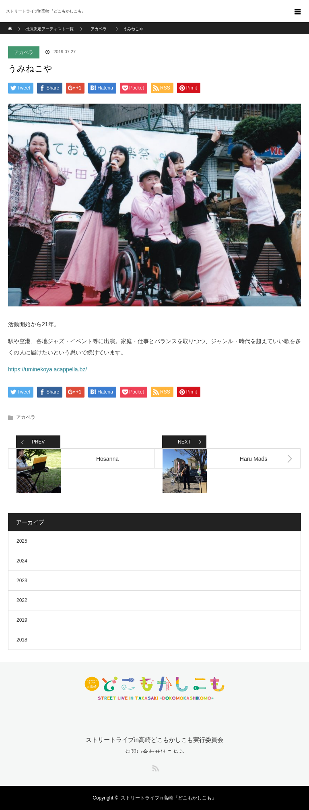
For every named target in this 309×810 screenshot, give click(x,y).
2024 (21, 561)
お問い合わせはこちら (154, 751)
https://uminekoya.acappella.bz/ (47, 369)
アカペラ (23, 52)
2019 (21, 620)
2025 (21, 541)
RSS (154, 767)
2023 (21, 580)
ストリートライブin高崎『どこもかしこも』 (168, 798)
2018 (21, 640)
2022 (21, 600)
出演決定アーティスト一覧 (49, 29)
